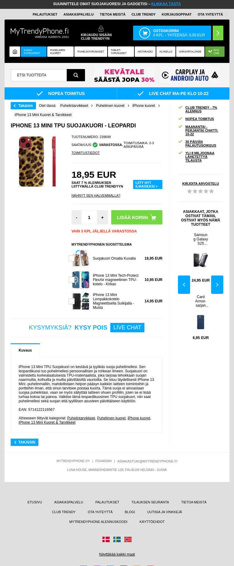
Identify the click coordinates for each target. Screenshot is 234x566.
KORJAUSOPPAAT (177, 14)
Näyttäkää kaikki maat (117, 554)
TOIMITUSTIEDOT (86, 153)
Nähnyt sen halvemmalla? (96, 195)
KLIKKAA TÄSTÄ (166, 4)
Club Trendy (144, 14)
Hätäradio (145, 51)
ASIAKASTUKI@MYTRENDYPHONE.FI (147, 461)
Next (217, 285)
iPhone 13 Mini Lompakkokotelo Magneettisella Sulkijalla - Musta (113, 301)
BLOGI (130, 512)
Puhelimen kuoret (57, 52)
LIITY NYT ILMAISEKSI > (147, 184)
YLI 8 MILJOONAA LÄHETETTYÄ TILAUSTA (196, 156)
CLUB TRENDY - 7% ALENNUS (197, 109)
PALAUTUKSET (45, 14)
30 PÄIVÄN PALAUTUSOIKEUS (197, 143)
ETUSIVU (34, 502)
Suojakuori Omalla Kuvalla (114, 258)
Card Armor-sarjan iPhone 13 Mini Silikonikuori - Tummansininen (200, 301)
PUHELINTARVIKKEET (90, 51)
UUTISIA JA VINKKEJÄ (164, 512)
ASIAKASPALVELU (78, 14)
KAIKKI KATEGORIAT (32, 52)
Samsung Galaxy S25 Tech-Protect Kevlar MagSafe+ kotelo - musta (200, 239)
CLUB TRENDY (64, 512)
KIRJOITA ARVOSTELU (200, 183)
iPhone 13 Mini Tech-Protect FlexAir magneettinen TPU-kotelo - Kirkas (116, 279)
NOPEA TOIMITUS (196, 119)
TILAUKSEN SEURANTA (150, 502)
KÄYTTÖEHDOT (152, 522)
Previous (184, 285)
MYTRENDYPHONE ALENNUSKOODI (98, 522)
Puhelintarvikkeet (81, 418)
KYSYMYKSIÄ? (86, 327)
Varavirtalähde (190, 51)
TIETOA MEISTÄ (113, 14)
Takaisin (25, 106)
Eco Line (213, 52)
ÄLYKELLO (165, 51)
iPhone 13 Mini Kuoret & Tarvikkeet (47, 422)
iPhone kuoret (139, 418)
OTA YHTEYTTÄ (210, 14)
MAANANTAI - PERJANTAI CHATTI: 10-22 (198, 130)
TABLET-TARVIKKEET (118, 52)
